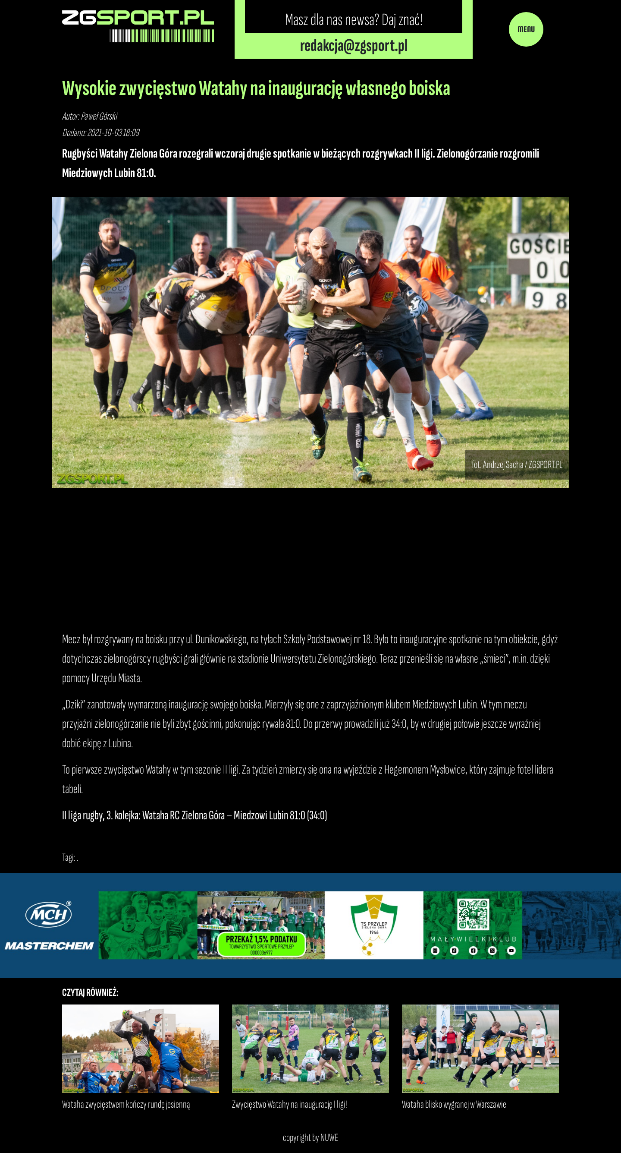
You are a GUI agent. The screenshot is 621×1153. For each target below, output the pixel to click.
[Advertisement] (310, 559)
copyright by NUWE (310, 1137)
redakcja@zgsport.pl (354, 45)
